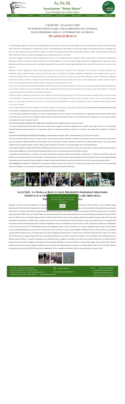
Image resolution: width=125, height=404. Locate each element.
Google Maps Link (63, 268)
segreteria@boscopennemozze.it (103, 272)
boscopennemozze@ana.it (48, 274)
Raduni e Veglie (76, 15)
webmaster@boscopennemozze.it (63, 272)
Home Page (14, 15)
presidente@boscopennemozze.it (103, 270)
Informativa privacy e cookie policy (103, 275)
